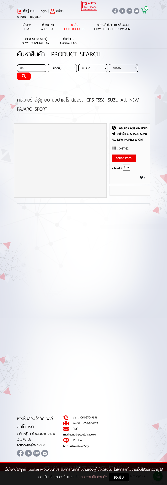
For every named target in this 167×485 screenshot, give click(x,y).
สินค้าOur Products (74, 27)
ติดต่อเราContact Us (68, 41)
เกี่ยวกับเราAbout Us (47, 27)
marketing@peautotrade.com (80, 434)
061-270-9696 (89, 417)
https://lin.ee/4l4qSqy (76, 446)
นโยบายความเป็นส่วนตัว (91, 477)
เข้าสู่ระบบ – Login (32, 11)
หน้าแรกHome (26, 27)
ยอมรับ (119, 477)
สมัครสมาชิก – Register (40, 14)
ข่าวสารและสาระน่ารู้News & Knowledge (36, 41)
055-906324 (91, 423)
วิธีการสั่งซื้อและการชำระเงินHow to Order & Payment (113, 27)
